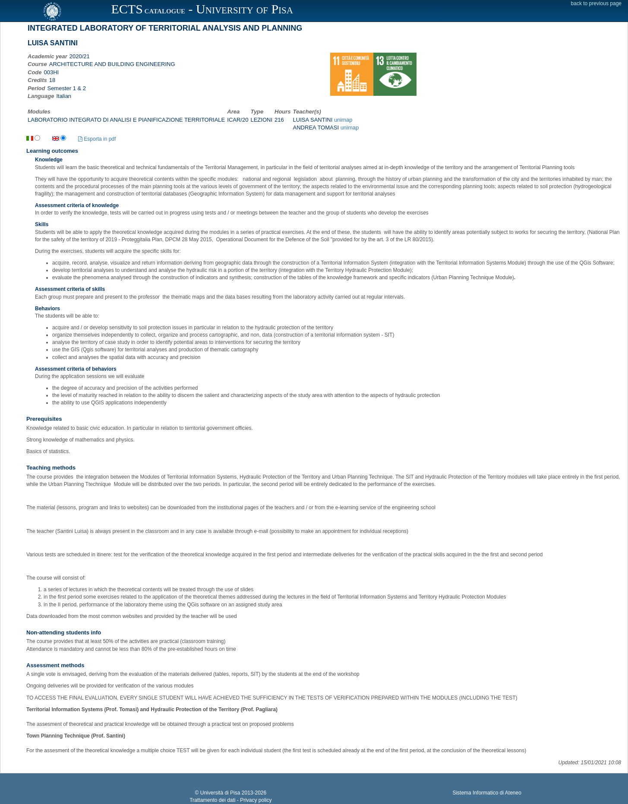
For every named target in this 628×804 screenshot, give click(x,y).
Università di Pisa (220, 793)
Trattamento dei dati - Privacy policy (230, 800)
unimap (343, 120)
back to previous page (596, 3)
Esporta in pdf (97, 139)
